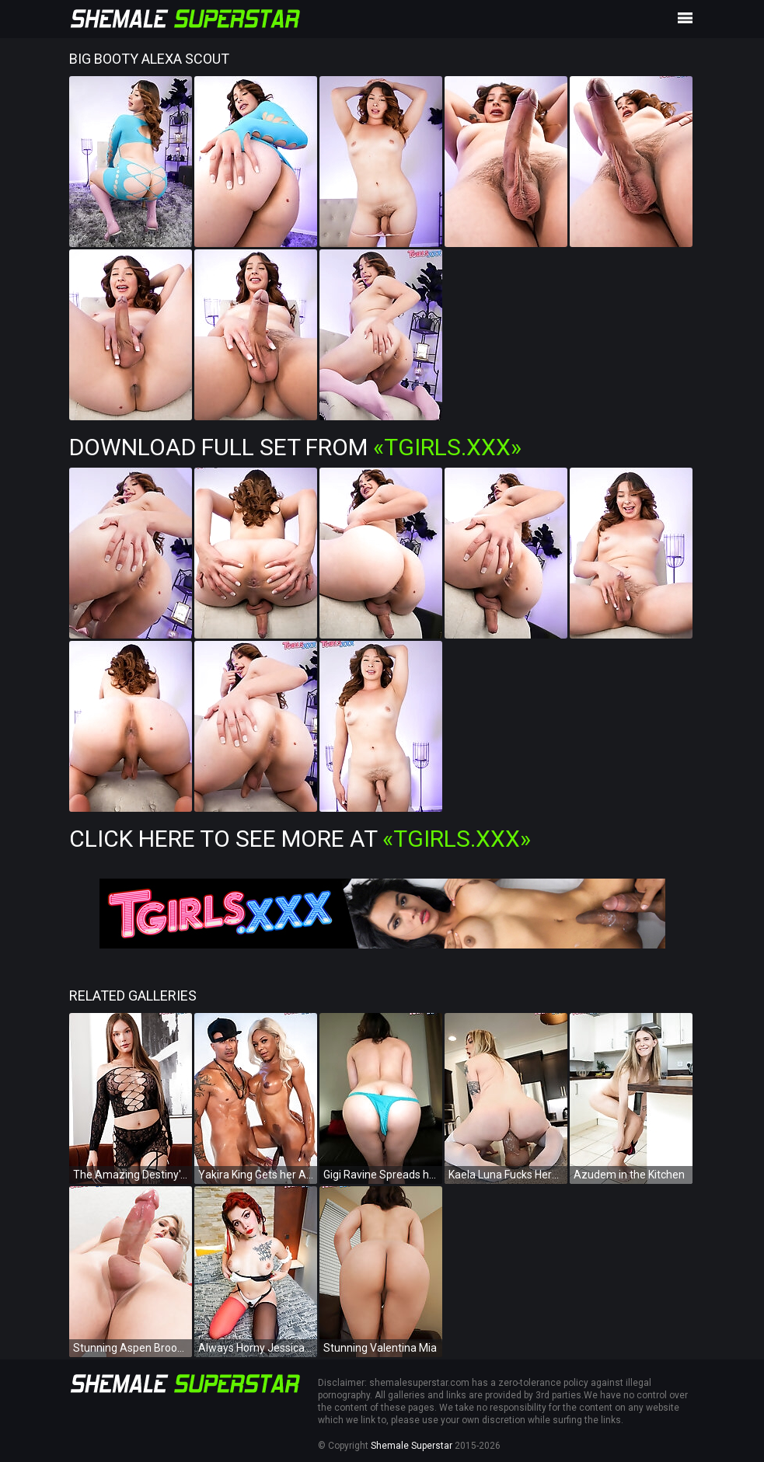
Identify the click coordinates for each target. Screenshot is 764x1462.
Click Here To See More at (300, 838)
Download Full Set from (295, 447)
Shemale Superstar (411, 1445)
